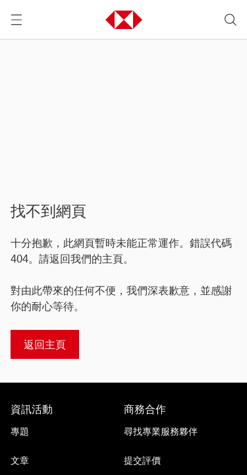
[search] (230, 20)
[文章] (62, 460)
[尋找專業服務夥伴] (175, 431)
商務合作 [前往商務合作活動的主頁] (145, 409)
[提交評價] (175, 460)
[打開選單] (16, 20)
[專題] (62, 431)
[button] (123, 20)
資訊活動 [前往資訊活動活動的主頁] (32, 409)
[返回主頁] (45, 344)
